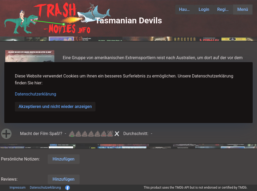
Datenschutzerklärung (35, 94)
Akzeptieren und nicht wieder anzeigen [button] (55, 106)
